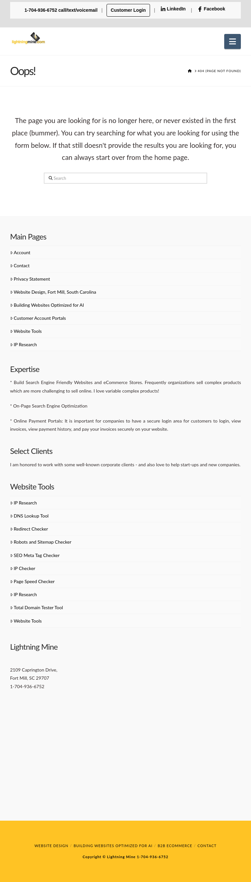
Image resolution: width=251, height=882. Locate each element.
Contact (20, 265)
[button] (232, 41)
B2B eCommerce (175, 845)
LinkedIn (173, 9)
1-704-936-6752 (152, 857)
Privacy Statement (30, 279)
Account (20, 252)
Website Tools (26, 331)
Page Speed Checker (32, 581)
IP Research (23, 344)
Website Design (51, 845)
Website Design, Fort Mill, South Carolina (53, 292)
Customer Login (128, 10)
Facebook (211, 9)
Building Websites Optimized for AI (47, 305)
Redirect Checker (29, 529)
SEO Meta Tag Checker (35, 555)
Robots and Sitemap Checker (41, 542)
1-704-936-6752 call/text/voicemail (62, 10)
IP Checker (22, 568)
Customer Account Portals (38, 318)
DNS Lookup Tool (29, 515)
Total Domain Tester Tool (36, 607)
